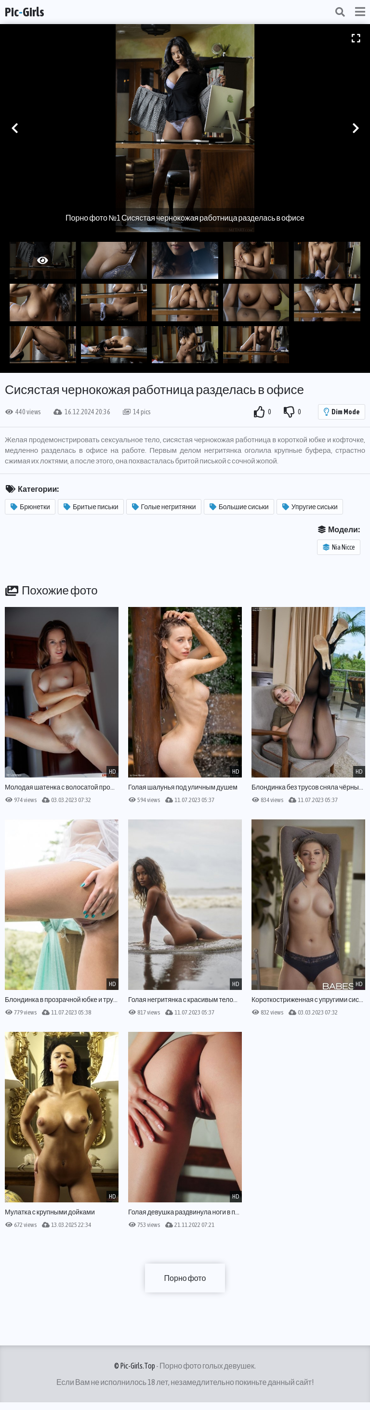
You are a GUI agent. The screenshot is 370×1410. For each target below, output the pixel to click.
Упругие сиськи (310, 507)
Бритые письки (91, 507)
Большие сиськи (239, 507)
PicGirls (24, 12)
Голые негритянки (164, 507)
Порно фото (185, 1278)
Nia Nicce (339, 547)
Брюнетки (30, 507)
